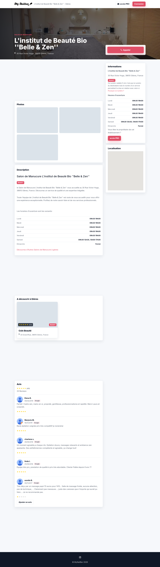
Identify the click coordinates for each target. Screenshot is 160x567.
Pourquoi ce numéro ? (116, 91)
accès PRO (114, 138)
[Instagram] (80, 557)
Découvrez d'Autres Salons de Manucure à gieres (37, 250)
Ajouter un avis (25, 502)
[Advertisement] (58, 80)
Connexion (139, 4)
